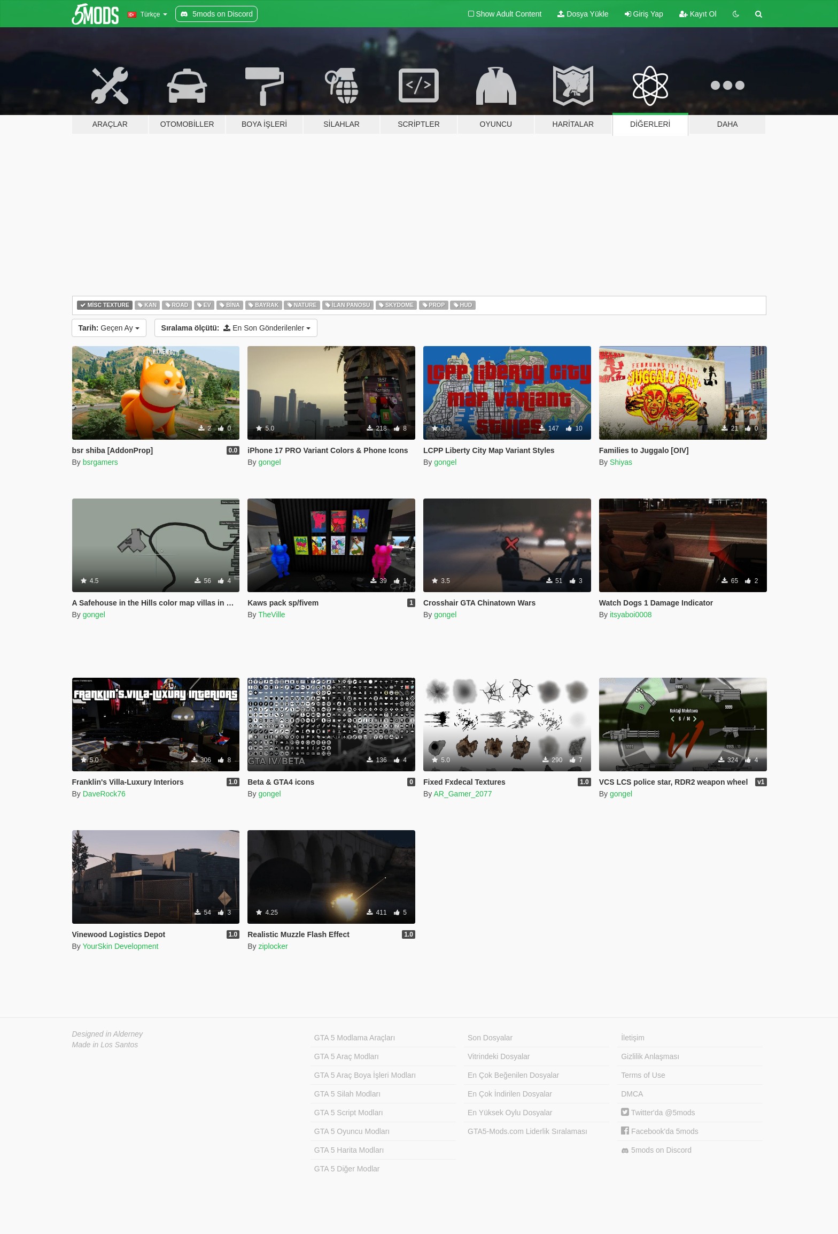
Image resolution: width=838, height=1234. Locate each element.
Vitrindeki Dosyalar (499, 1056)
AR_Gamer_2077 (462, 794)
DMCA (632, 1094)
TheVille (271, 614)
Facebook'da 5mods (660, 1131)
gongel (269, 462)
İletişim (633, 1037)
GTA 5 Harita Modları (349, 1150)
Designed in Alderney (107, 1034)
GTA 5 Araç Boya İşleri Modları (365, 1075)
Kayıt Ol (698, 14)
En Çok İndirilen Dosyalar (510, 1094)
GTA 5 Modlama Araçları (354, 1037)
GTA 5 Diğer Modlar (347, 1168)
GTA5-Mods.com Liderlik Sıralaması (527, 1131)
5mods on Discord (656, 1150)
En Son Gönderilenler (236, 328)
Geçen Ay (109, 328)
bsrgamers (100, 462)
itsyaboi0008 (631, 614)
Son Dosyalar (490, 1037)
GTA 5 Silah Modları (347, 1094)
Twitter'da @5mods (658, 1112)
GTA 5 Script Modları (348, 1112)
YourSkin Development (120, 946)
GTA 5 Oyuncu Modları (352, 1131)
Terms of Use (643, 1075)
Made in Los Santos (105, 1044)
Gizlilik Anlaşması (650, 1056)
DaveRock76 (104, 794)
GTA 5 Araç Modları (346, 1056)
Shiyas (621, 462)
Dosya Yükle (582, 14)
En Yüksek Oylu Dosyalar (510, 1112)
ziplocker (273, 946)
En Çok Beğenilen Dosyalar (513, 1075)
